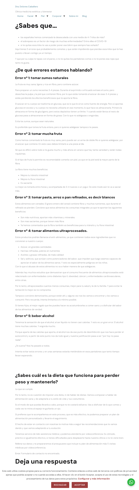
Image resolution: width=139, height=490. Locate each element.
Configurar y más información (94, 478)
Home (20, 16)
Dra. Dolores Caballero (26, 6)
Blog (84, 16)
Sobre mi (73, 16)
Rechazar (60, 484)
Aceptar (79, 484)
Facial (30, 16)
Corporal (56, 16)
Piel (43, 16)
